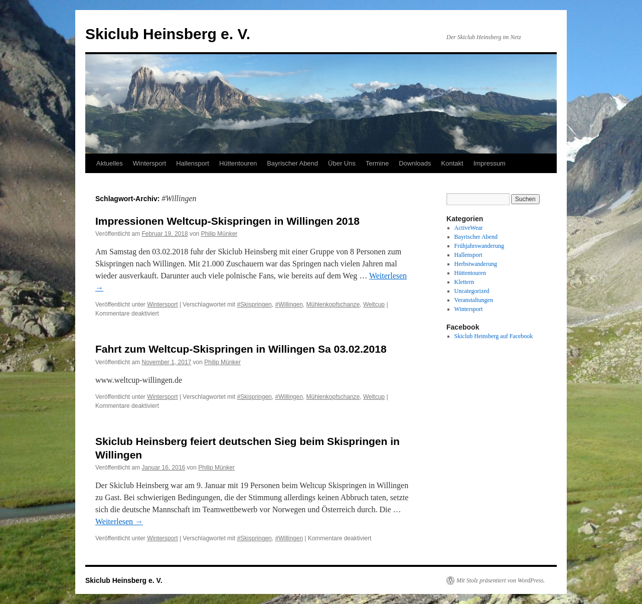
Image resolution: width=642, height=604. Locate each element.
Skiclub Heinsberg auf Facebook (493, 336)
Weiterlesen (119, 521)
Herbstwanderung (475, 263)
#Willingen (288, 304)
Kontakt (452, 163)
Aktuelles (109, 163)
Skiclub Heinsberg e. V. (167, 34)
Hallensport (192, 163)
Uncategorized (472, 290)
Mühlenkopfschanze (333, 304)
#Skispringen (254, 304)
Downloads (415, 163)
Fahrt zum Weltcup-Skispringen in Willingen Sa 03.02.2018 (241, 349)
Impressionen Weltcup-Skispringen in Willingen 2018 (227, 221)
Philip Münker (219, 233)
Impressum (489, 163)
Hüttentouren (238, 163)
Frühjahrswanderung (479, 245)
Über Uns (342, 163)
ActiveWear (468, 227)
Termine (377, 163)
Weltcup (374, 304)
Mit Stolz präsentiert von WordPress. (500, 580)
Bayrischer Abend (292, 163)
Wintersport (149, 163)
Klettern (464, 281)
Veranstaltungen (473, 300)
